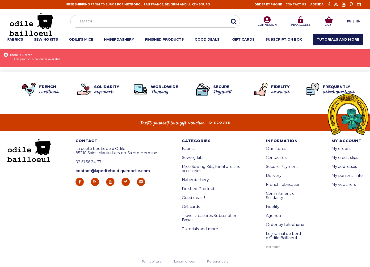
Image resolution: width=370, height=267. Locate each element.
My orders (341, 149)
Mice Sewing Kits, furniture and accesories (211, 169)
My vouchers (344, 184)
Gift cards (191, 207)
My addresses (344, 167)
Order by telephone (285, 225)
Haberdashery (195, 180)
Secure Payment (282, 167)
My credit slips (345, 158)
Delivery (274, 176)
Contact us (296, 4)
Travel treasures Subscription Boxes (209, 218)
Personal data (217, 261)
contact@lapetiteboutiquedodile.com (113, 171)
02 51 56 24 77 (88, 162)
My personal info (347, 176)
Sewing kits (192, 158)
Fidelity (272, 207)
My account (347, 141)
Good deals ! (193, 198)
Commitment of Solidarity (281, 195)
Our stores (276, 149)
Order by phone (268, 4)
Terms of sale (152, 261)
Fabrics (188, 149)
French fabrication (283, 184)
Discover (220, 122)
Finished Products (199, 189)
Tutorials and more (200, 229)
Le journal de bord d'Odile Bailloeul (283, 236)
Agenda (317, 4)
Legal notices (184, 261)
